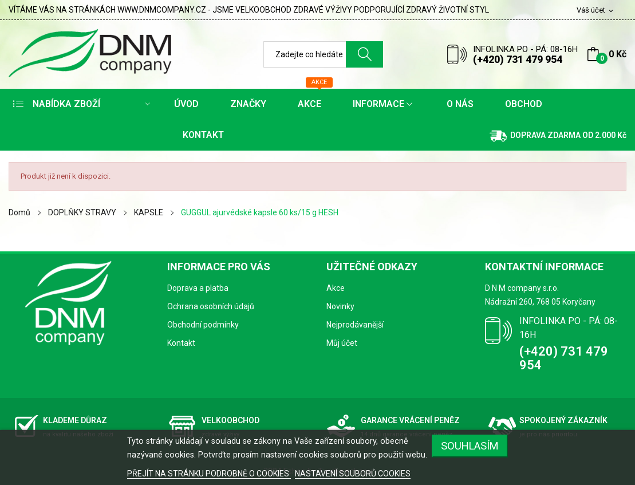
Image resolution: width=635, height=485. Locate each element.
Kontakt (181, 343)
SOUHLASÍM (470, 446)
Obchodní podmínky (203, 324)
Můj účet (341, 343)
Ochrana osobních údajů (210, 306)
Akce (335, 288)
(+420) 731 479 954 (517, 59)
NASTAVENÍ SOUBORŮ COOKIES (353, 473)
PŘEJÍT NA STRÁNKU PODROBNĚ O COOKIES (209, 473)
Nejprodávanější (355, 324)
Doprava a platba (197, 288)
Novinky (340, 306)
